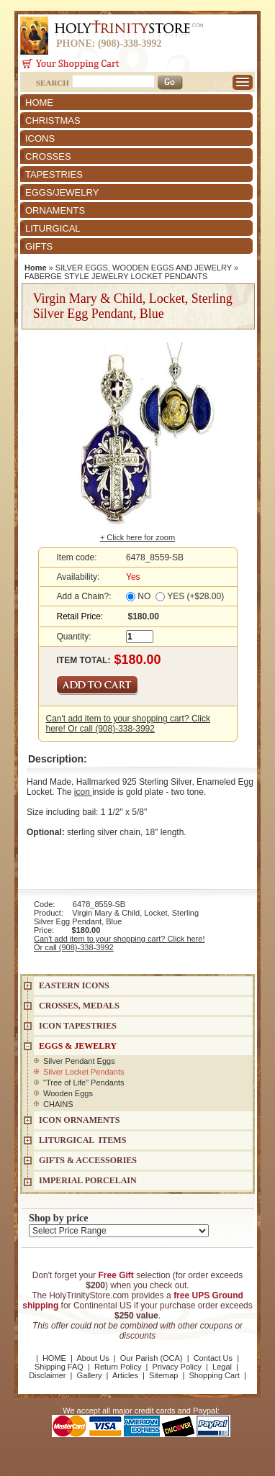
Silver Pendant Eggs (79, 1061)
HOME (39, 102)
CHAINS (58, 1104)
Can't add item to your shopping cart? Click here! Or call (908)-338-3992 (128, 724)
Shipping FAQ (59, 1366)
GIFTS (39, 246)
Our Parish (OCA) (151, 1358)
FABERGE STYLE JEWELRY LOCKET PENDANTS (115, 276)
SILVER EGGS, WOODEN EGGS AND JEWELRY (143, 267)
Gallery (89, 1375)
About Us (92, 1358)
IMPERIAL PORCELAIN (88, 1180)
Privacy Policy (176, 1366)
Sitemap (163, 1375)
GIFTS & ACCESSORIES (88, 1160)
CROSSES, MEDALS (79, 1006)
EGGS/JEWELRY (62, 192)
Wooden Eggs (68, 1093)
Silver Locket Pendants (84, 1071)
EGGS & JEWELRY (78, 1046)
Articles (125, 1375)
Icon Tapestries (78, 1026)
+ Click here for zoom (137, 537)
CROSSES (48, 156)
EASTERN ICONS (74, 985)
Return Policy (117, 1366)
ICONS (40, 138)
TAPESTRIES (54, 174)
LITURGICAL (53, 228)
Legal (222, 1366)
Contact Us (213, 1358)
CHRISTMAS (53, 120)
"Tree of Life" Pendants (84, 1082)
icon (83, 792)
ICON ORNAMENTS (79, 1120)
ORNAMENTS (55, 210)
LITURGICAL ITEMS (82, 1140)
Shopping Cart (214, 1375)
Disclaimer (47, 1375)
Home (35, 267)
